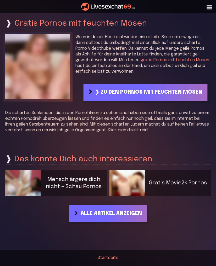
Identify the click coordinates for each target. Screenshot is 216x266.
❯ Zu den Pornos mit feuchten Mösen (148, 92)
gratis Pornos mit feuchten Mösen (175, 60)
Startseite (108, 258)
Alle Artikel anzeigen (111, 213)
